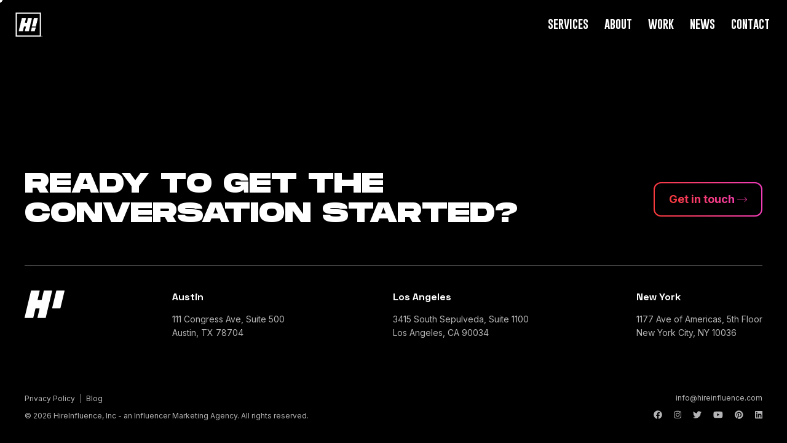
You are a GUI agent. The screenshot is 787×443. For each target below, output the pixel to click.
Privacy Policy (50, 398)
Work (661, 24)
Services (568, 24)
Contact (750, 24)
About (618, 24)
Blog (94, 398)
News (702, 24)
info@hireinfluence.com (719, 397)
